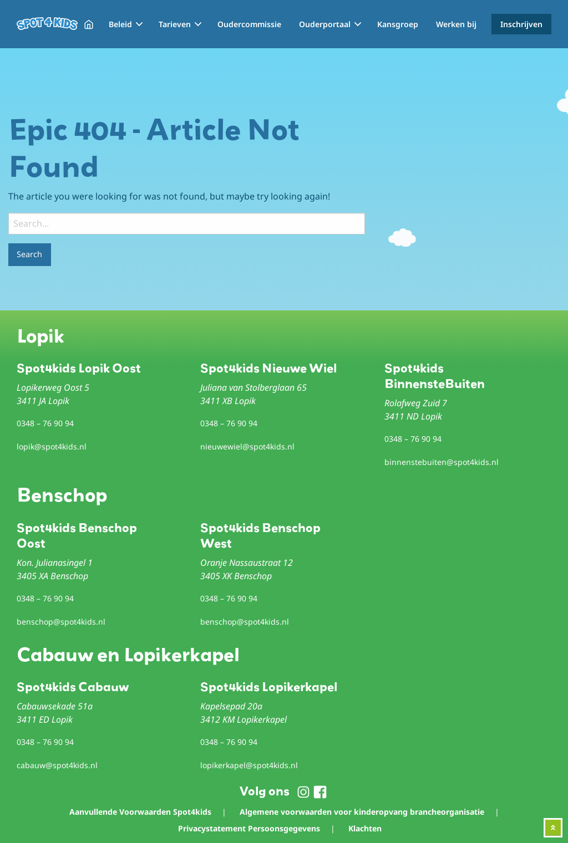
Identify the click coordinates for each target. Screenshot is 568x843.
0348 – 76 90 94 (45, 423)
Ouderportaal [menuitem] (325, 24)
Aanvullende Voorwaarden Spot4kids (140, 811)
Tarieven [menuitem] (175, 24)
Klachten (365, 828)
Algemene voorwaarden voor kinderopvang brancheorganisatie (362, 811)
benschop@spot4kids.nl (61, 621)
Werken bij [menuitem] (456, 24)
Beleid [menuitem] (120, 24)
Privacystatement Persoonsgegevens (249, 828)
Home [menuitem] (88, 24)
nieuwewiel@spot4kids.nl (247, 446)
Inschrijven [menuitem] (521, 24)
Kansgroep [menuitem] (397, 24)
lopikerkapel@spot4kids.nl (249, 765)
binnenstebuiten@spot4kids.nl (441, 462)
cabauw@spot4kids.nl (57, 765)
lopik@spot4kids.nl (52, 446)
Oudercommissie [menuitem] (249, 24)
